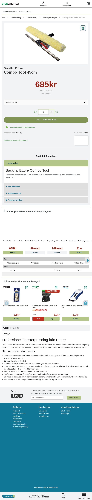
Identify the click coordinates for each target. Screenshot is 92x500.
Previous (7, 303)
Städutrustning (16, 18)
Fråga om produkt (14, 200)
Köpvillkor (16, 416)
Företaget (16, 411)
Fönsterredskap (32, 18)
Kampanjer (65, 413)
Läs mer (35, 252)
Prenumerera (73, 398)
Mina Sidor (43, 411)
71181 (18, 133)
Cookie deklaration (19, 424)
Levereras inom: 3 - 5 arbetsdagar (22, 127)
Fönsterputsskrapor (50, 18)
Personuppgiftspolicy (20, 427)
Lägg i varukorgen (46, 120)
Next (85, 303)
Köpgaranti (17, 421)
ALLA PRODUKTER (84, 496)
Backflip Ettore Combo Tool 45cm (74, 18)
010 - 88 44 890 (43, 497)
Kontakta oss (44, 416)
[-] (35, 111)
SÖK (63, 496)
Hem (3, 18)
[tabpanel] (46, 43)
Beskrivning (12, 163)
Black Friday (65, 411)
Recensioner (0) (13, 193)
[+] (56, 111)
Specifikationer (13, 186)
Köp (12, 252)
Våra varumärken (19, 413)
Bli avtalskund (44, 413)
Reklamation (17, 419)
